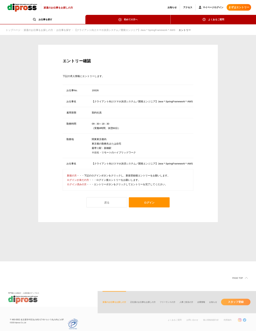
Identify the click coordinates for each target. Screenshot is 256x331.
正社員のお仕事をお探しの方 (143, 308)
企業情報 (201, 308)
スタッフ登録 (236, 308)
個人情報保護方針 (211, 326)
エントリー (185, 30)
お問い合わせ (192, 326)
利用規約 (228, 326)
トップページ (13, 30)
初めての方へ (131, 19)
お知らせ (172, 7)
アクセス (187, 7)
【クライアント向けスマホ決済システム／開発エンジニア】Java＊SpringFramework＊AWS (124, 30)
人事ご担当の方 (186, 308)
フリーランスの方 (167, 308)
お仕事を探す (63, 30)
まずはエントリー (238, 7)
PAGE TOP (237, 284)
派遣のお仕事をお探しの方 (38, 30)
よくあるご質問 (216, 19)
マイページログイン (211, 7)
